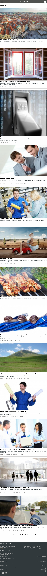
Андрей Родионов (4, 530)
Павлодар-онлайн (23, 1)
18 (25, 534)
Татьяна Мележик (4, 45)
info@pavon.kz (3, 548)
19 (27, 534)
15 (17, 534)
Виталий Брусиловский (5, 184)
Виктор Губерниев (4, 492)
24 (35, 534)
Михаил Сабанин (4, 224)
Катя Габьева (3, 302)
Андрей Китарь (3, 86)
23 (32, 534)
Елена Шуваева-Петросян (6, 378)
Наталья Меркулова (4, 416)
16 (20, 534)
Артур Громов (3, 340)
